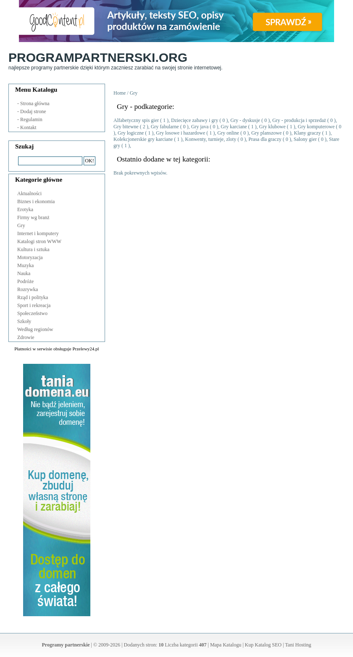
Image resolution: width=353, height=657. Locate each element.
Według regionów (35, 329)
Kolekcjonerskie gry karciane (143, 139)
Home (119, 93)
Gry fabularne (165, 127)
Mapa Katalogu (225, 645)
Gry (21, 225)
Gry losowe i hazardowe (180, 133)
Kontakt (28, 127)
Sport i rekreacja (33, 305)
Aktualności (29, 193)
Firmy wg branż (33, 217)
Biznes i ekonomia (36, 201)
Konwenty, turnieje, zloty (210, 139)
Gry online (228, 133)
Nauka (23, 273)
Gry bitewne (126, 127)
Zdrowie (25, 337)
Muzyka (25, 265)
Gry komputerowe (316, 127)
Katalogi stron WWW (39, 241)
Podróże (25, 281)
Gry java (200, 127)
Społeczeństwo (32, 313)
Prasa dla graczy (265, 139)
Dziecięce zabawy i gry (194, 120)
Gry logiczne (131, 133)
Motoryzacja (30, 257)
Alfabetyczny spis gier (136, 120)
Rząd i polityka (32, 297)
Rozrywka (27, 289)
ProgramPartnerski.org (97, 57)
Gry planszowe (266, 133)
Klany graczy (307, 133)
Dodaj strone (33, 111)
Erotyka (25, 209)
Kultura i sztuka (33, 249)
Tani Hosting (298, 645)
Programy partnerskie (66, 645)
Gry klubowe (272, 127)
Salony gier (305, 139)
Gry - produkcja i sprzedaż (299, 120)
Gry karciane (234, 127)
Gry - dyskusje (245, 120)
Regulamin (31, 119)
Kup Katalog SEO (263, 645)
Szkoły (24, 321)
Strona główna (35, 103)
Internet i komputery (38, 233)
